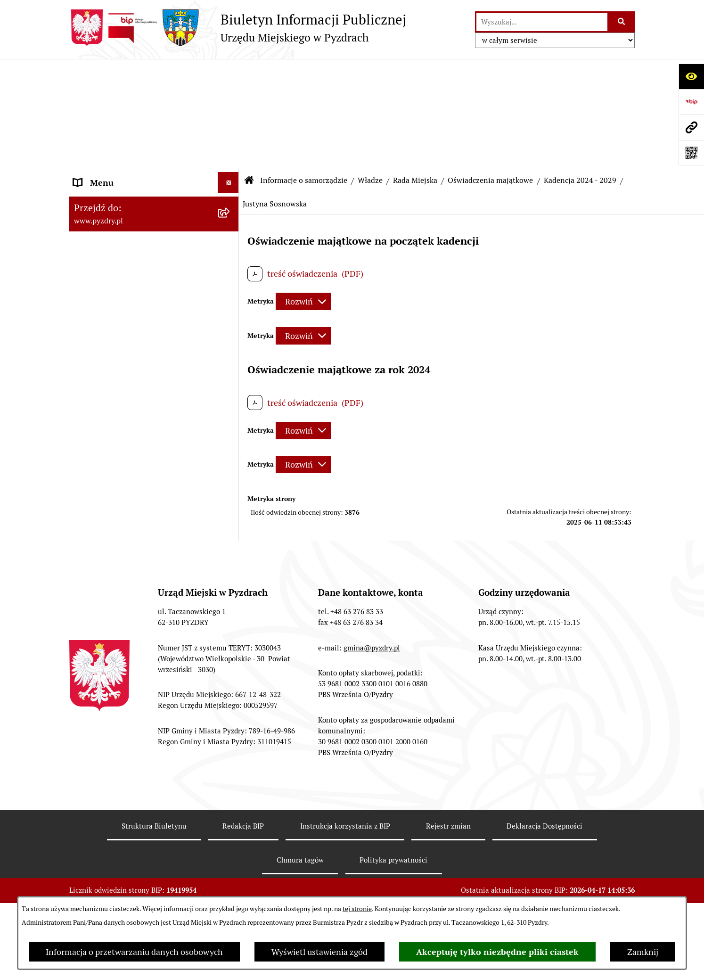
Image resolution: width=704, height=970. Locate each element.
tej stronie (357, 908)
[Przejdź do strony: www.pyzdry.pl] (691, 127)
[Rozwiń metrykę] (303, 191)
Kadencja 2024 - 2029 (580, 70)
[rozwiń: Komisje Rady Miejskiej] (230, 230)
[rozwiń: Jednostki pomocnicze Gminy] (230, 777)
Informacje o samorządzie (303, 70)
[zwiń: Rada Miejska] (230, 176)
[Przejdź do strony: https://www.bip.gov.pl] (691, 102)
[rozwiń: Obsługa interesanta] (230, 860)
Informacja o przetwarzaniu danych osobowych (134, 951)
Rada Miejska (415, 70)
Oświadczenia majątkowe (490, 70)
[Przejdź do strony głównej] (237, 27)
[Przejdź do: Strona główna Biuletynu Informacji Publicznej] (249, 70)
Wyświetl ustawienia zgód (319, 951)
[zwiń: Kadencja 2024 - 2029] (230, 285)
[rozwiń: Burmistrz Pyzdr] (230, 148)
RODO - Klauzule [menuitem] (105, 880)
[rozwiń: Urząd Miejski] (230, 750)
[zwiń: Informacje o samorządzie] (230, 94)
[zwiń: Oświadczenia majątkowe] (230, 258)
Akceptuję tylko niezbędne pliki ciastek (497, 951)
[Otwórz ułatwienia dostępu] (691, 76)
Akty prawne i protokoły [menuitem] (119, 804)
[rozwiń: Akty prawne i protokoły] (230, 804)
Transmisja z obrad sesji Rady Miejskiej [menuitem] (128, 832)
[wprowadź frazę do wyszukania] (542, 22)
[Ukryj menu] (228, 72)
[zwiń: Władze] (230, 121)
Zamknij (642, 951)
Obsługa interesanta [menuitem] (111, 859)
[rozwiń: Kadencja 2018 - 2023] (230, 722)
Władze (370, 70)
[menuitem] (154, 121)
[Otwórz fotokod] (691, 152)
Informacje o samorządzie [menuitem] (122, 94)
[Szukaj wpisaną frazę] (622, 22)
